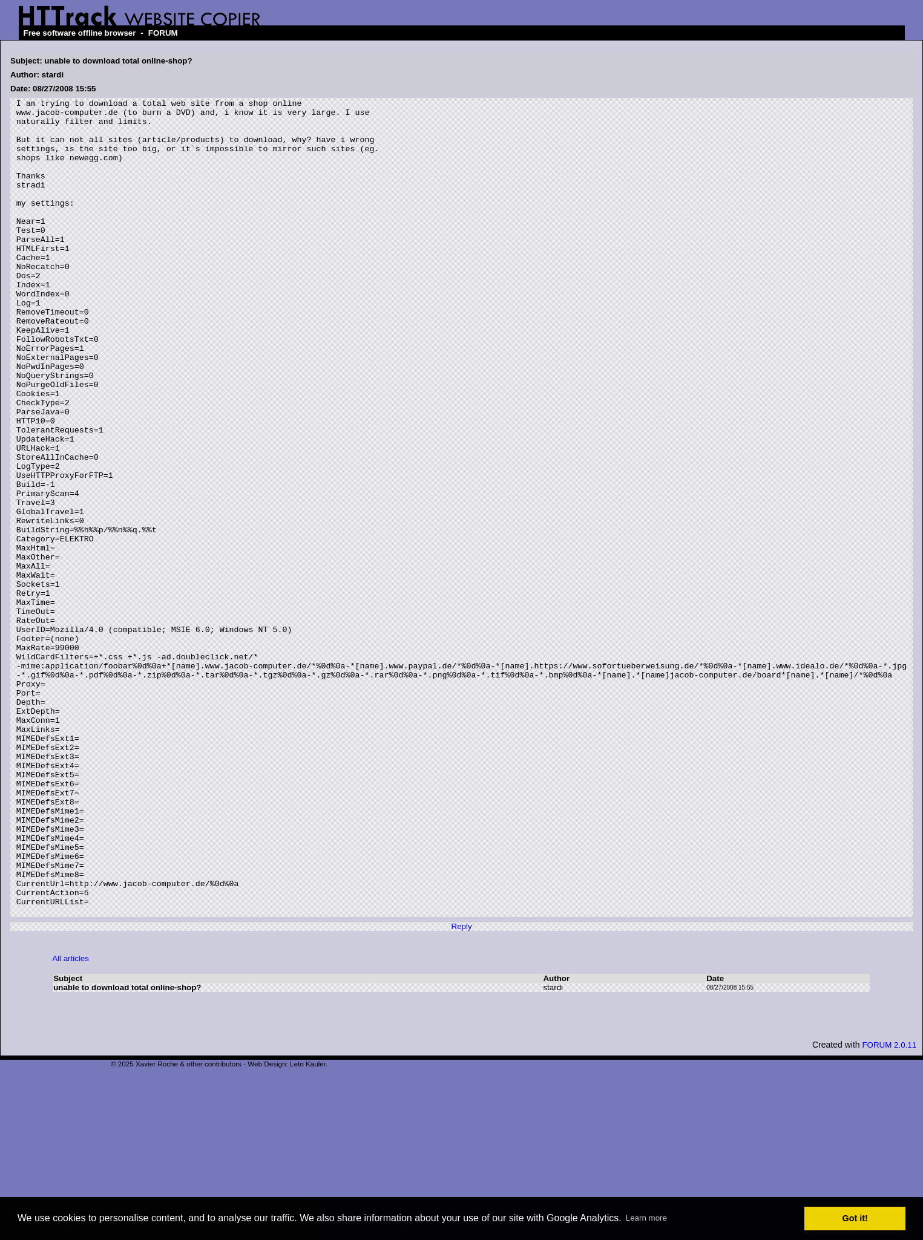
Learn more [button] (646, 1217)
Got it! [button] (855, 1218)
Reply (461, 1089)
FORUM (163, 33)
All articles (70, 1121)
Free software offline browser (80, 33)
